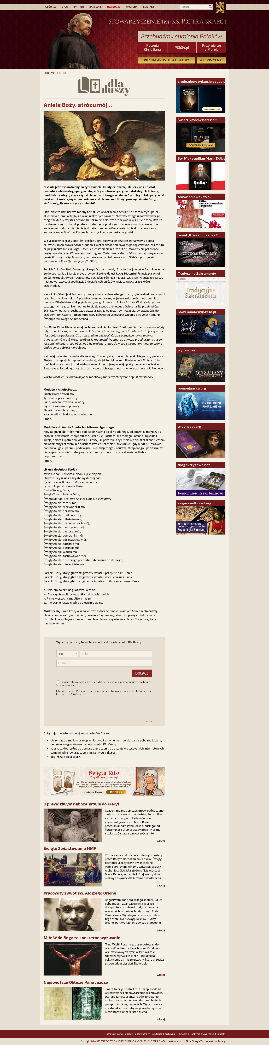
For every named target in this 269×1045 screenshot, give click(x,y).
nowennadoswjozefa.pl (197, 312)
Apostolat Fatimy (215, 1041)
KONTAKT (148, 6)
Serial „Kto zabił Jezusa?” (198, 235)
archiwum (170, 1033)
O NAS (64, 6)
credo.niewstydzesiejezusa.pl (202, 81)
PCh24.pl (182, 48)
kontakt (221, 1033)
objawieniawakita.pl (194, 197)
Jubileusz (157, 1033)
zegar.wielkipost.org (195, 503)
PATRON (79, 6)
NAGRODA (131, 6)
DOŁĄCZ (141, 673)
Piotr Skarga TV (194, 1041)
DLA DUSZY (113, 6)
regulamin (183, 1033)
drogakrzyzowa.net (194, 465)
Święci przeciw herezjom (198, 120)
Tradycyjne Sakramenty (197, 273)
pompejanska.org (192, 388)
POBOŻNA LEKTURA (55, 72)
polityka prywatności (202, 1033)
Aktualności (176, 1041)
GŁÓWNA (50, 6)
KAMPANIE (95, 6)
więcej (161, 840)
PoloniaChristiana (152, 48)
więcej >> (147, 720)
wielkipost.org (189, 426)
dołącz (129, 1033)
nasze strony (142, 1033)
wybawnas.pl (189, 350)
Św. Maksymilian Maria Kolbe (201, 158)
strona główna (114, 1033)
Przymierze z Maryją (211, 48)
